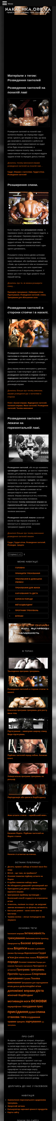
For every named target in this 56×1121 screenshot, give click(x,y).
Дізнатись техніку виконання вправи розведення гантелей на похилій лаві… (25, 164)
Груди (10, 172)
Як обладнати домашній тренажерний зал (28, 885)
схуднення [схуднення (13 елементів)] (33, 1017)
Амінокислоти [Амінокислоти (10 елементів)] (32, 938)
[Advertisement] (28, 44)
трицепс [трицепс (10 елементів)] (21, 1021)
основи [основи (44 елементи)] (39, 1000)
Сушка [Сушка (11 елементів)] (26, 978)
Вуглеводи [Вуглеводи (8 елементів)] (19, 953)
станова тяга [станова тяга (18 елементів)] (17, 1017)
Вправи (19, 616)
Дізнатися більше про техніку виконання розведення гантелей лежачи (26, 534)
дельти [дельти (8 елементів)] (16, 986)
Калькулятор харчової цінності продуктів (27, 1109)
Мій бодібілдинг (24, 605)
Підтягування (14, 295)
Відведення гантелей (37, 403)
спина (43, 295)
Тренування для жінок (27, 588)
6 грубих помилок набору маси (22, 882)
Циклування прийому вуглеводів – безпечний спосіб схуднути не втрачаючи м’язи (28, 898)
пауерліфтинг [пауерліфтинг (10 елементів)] (15, 1006)
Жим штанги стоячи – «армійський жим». (27, 815)
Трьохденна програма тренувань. (24, 671)
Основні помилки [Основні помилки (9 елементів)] (27, 962)
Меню (10, 4)
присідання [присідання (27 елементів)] (18, 1012)
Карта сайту (13, 1112)
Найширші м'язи (36, 292)
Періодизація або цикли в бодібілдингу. (27, 797)
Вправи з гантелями (23, 172)
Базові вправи (20, 403)
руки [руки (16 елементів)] (32, 1012)
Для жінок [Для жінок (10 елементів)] (19, 957)
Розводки (12, 545)
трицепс (20, 545)
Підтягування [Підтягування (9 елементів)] (25, 974)
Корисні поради (24, 599)
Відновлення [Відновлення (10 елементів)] (31, 953)
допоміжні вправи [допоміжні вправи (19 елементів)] (21, 990)
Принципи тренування (17, 292)
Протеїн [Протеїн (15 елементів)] (13, 973)
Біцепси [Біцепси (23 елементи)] (20, 948)
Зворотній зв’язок (16, 1106)
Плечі (10, 403)
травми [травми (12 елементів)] (12, 1021)
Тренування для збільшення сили (23, 297)
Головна (20, 568)
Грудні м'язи (38, 172)
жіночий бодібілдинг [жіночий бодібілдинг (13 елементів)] (20, 995)
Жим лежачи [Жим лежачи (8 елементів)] (30, 958)
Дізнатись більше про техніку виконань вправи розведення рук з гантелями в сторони (25, 393)
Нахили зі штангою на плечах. (22, 854)
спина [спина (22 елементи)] (40, 1012)
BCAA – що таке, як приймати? (22, 873)
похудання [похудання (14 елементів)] (29, 1006)
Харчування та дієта (26, 593)
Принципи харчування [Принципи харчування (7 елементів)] (24, 966)
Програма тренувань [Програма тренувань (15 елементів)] (30, 969)
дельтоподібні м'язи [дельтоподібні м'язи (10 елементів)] (30, 986)
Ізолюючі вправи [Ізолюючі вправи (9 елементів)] (16, 933)
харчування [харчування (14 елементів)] (33, 1021)
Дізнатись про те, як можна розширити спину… (25, 284)
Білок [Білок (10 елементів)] (10, 948)
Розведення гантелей (17, 175)
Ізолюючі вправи (15, 406)
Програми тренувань (27, 610)
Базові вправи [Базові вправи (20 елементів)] (32, 943)
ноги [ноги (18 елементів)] (27, 1001)
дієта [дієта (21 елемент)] (40, 990)
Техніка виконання (24, 408)
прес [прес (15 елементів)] (40, 1006)
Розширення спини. (23, 184)
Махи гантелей (30, 406)
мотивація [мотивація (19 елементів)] (15, 1001)
